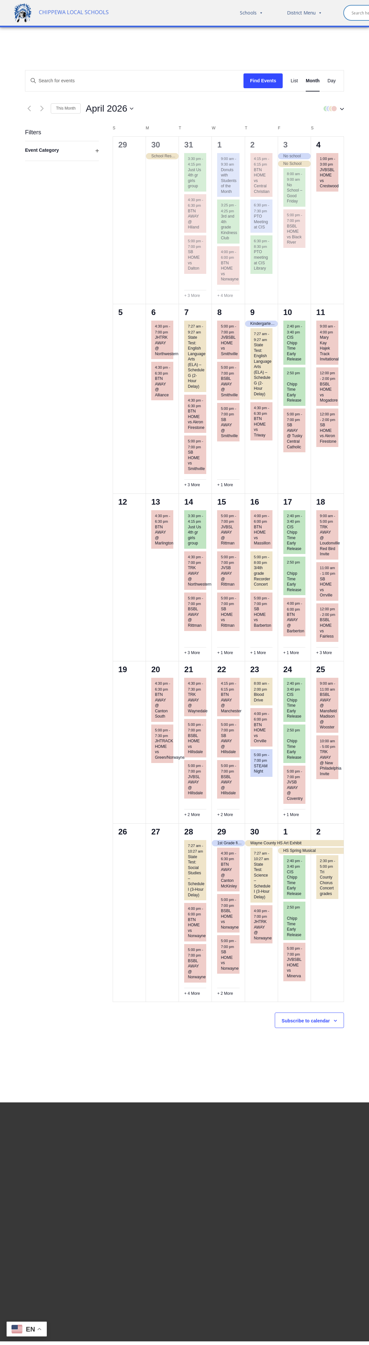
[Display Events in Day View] (331, 80)
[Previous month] (29, 109)
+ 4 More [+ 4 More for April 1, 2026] (225, 295)
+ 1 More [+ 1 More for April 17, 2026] (291, 652)
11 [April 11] (320, 312)
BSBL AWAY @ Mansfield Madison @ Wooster (328, 710)
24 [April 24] (287, 669)
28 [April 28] (188, 831)
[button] (332, 109)
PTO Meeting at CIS (261, 221)
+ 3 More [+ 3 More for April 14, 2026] (192, 652)
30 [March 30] (155, 144)
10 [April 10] (287, 312)
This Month (65, 108)
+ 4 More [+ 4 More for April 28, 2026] (192, 993)
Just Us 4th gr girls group (194, 178)
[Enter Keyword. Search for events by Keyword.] (134, 80)
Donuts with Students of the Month (228, 181)
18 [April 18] (320, 501)
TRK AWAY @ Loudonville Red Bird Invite (330, 541)
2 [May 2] (318, 831)
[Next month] (42, 109)
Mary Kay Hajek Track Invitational (329, 348)
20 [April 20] (155, 669)
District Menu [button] (304, 12)
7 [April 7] (186, 312)
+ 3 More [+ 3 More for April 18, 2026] (324, 652)
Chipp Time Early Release (294, 581)
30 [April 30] (254, 831)
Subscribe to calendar (306, 1020)
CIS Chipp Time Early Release (294, 348)
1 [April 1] (219, 144)
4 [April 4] (318, 144)
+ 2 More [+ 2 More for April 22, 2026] (225, 814)
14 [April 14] (188, 501)
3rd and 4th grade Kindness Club (229, 227)
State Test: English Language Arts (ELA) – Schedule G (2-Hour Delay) (196, 362)
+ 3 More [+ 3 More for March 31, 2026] (192, 295)
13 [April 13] (155, 501)
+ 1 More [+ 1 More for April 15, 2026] (225, 652)
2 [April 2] (252, 144)
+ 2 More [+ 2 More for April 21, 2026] (192, 814)
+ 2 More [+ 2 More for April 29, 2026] (225, 993)
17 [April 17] (287, 501)
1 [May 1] (285, 831)
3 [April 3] (285, 144)
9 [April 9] (252, 312)
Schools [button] (251, 12)
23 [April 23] (254, 669)
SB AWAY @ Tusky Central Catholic (294, 436)
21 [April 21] (188, 669)
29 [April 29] (221, 831)
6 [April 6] (153, 312)
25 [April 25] (320, 669)
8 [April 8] (219, 312)
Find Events (263, 80)
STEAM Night (261, 769)
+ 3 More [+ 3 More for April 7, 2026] (192, 485)
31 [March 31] (188, 144)
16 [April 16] (254, 501)
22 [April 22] (221, 669)
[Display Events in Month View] (313, 80)
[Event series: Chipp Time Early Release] (289, 379)
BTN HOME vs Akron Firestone (196, 419)
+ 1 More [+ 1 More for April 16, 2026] (258, 652)
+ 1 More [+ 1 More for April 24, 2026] (291, 814)
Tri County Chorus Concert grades (327, 883)
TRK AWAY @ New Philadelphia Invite (330, 763)
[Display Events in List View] (294, 80)
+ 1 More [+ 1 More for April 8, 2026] (225, 485)
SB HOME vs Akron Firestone (328, 433)
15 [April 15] (221, 501)
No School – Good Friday (294, 193)
